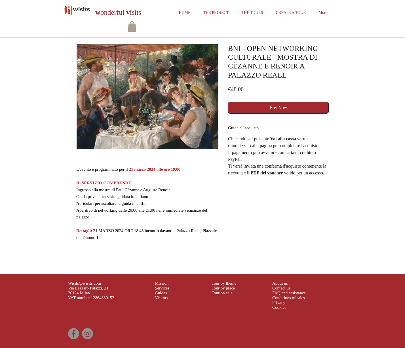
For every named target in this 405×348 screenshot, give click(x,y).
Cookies (279, 307)
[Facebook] (73, 333)
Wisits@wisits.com (84, 283)
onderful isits (118, 12)
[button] (132, 26)
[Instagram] (87, 333)
